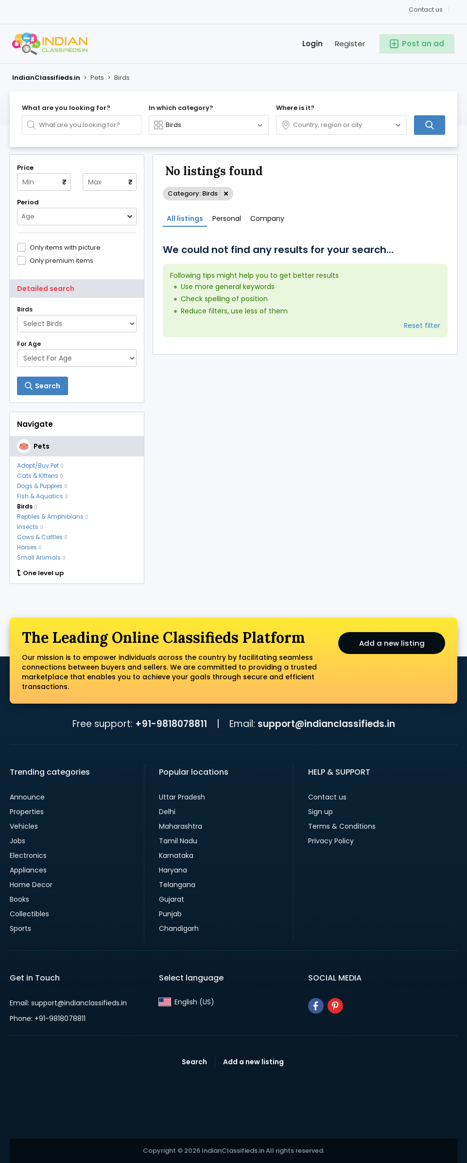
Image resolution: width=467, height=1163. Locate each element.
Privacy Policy (331, 841)
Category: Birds (193, 193)
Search (194, 1062)
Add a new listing (391, 644)
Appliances (28, 870)
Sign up (320, 812)
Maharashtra (180, 826)
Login (312, 43)
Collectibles (29, 914)
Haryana (173, 870)
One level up (40, 573)
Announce (27, 797)
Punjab (170, 914)
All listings (185, 218)
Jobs (17, 841)
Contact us (426, 9)
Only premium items (61, 260)
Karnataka (176, 855)
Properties (27, 812)
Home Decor (31, 885)
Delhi (167, 812)
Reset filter (422, 325)
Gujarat (171, 899)
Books (19, 899)
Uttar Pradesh (182, 797)
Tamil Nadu (178, 841)
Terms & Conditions (342, 826)
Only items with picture (65, 247)
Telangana (177, 885)
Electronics (28, 855)
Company (267, 218)
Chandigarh (179, 928)
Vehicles (24, 826)
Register (350, 43)
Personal (226, 218)
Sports (20, 928)
